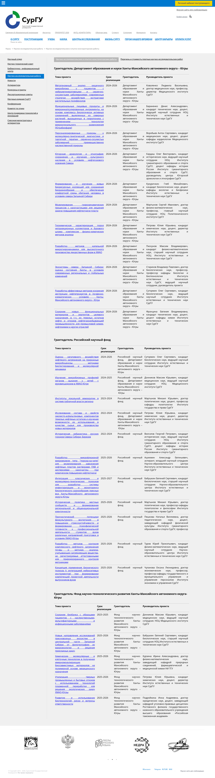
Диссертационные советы (20, 95)
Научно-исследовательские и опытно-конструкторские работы (72, 49)
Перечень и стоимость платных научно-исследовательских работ (152, 59)
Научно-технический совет (20, 64)
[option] (38, 745)
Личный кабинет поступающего (194, 3)
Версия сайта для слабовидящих (192, 10)
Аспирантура (14, 85)
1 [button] (108, 759)
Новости (12, 81)
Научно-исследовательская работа (28, 49)
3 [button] (116, 759)
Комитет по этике (16, 109)
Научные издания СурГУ (19, 99)
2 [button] (112, 759)
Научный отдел (15, 59)
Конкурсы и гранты (17, 90)
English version (182, 17)
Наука (8, 49)
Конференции (14, 104)
